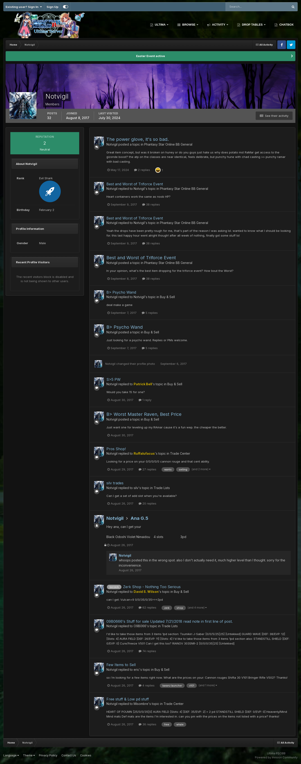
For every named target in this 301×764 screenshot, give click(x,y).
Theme (29, 755)
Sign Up (52, 7)
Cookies (85, 755)
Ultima (160, 24)
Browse (188, 24)
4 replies (147, 685)
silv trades (115, 483)
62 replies (147, 607)
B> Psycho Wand (121, 292)
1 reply (145, 400)
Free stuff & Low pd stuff (127, 699)
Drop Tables (252, 24)
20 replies (147, 503)
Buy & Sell (167, 297)
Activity (218, 24)
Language (11, 755)
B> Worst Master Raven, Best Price (144, 414)
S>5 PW (113, 379)
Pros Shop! (116, 449)
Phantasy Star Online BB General (168, 144)
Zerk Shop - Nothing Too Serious (152, 587)
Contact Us (68, 755)
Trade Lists (162, 488)
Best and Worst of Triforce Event (134, 184)
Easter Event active (150, 56)
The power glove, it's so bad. (137, 139)
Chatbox (286, 24)
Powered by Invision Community (276, 757)
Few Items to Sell (121, 664)
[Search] (242, 6)
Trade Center (180, 453)
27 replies (147, 469)
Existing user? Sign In (24, 6)
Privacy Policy (48, 755)
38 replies (151, 204)
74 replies (147, 651)
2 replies (142, 170)
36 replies (147, 724)
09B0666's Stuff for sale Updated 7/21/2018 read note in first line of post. (169, 621)
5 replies (150, 312)
